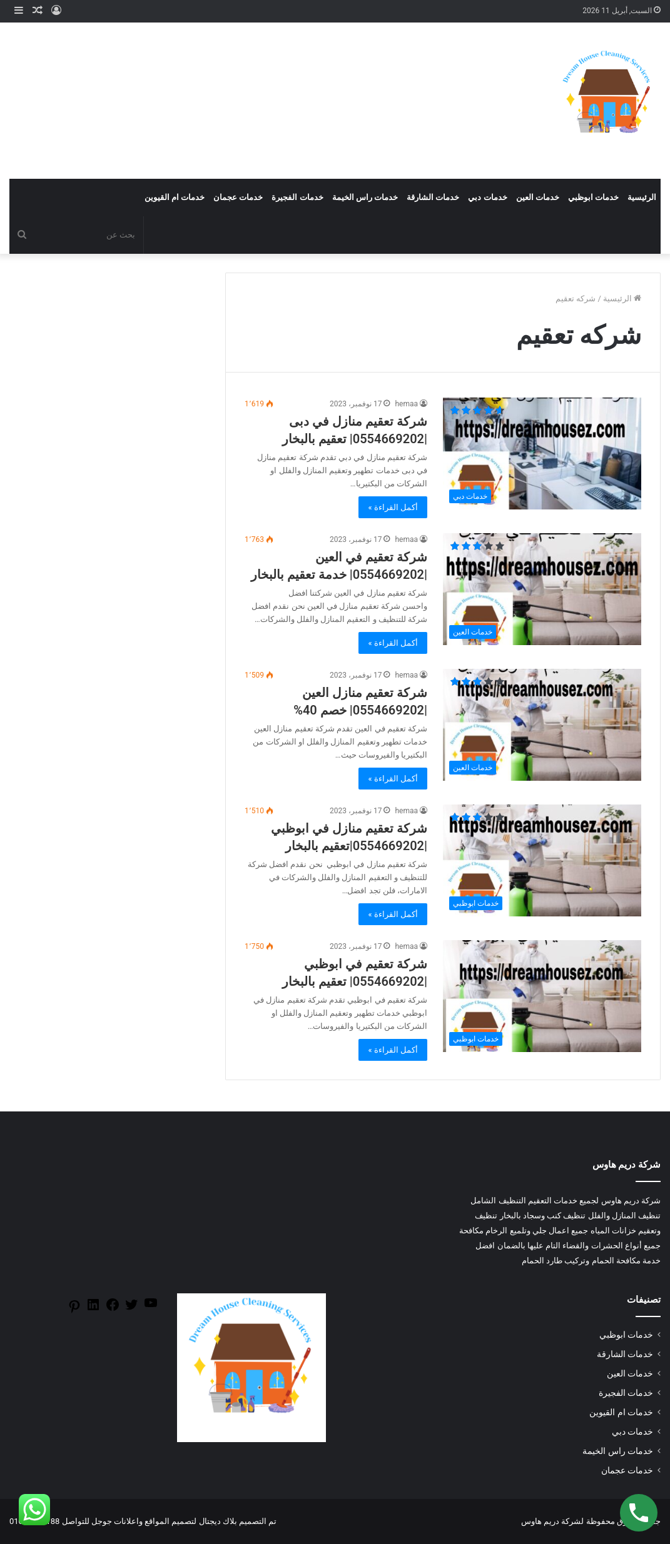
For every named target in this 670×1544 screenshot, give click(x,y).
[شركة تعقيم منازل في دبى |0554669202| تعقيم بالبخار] (542, 453)
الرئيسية (641, 197)
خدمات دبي (487, 197)
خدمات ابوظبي (593, 197)
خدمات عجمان (238, 197)
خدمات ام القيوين (175, 197)
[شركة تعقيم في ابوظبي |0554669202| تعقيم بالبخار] (542, 996)
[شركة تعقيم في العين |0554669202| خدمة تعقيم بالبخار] (542, 589)
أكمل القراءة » (393, 507)
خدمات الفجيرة (297, 197)
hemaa (406, 403)
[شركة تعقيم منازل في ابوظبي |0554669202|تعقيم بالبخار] (542, 860)
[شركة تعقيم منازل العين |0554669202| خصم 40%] (542, 725)
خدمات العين (537, 197)
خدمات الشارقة (433, 197)
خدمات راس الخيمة (365, 197)
